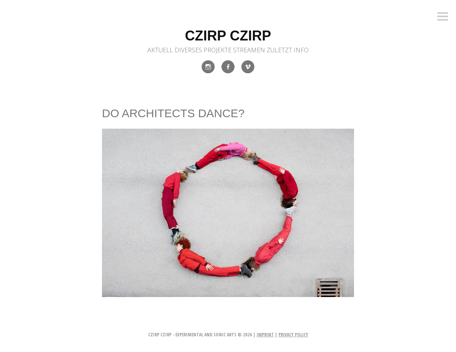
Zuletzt (279, 50)
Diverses (188, 50)
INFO (301, 50)
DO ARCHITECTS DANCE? (173, 113)
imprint (265, 334)
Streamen (249, 50)
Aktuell (160, 50)
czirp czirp (228, 36)
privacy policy (293, 334)
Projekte (217, 50)
